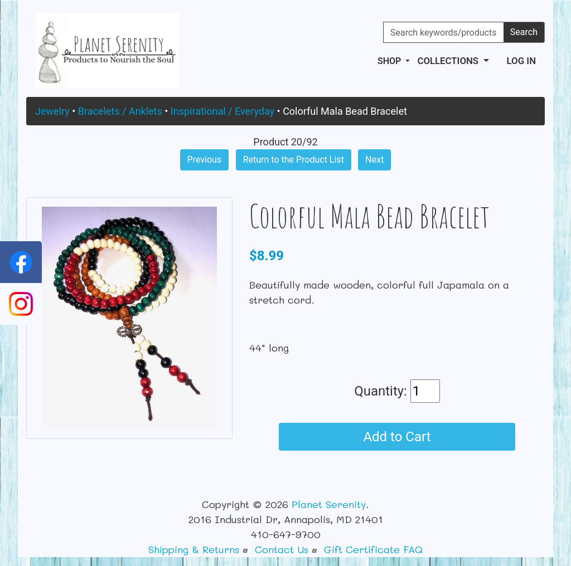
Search (524, 32)
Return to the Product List (293, 159)
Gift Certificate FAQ (373, 549)
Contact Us (281, 549)
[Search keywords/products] (443, 32)
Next (374, 159)
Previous (204, 159)
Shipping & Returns (193, 549)
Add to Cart (396, 437)
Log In (521, 60)
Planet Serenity (329, 504)
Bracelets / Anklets (120, 111)
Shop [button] (390, 61)
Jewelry (52, 111)
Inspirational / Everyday (222, 111)
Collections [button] (449, 60)
